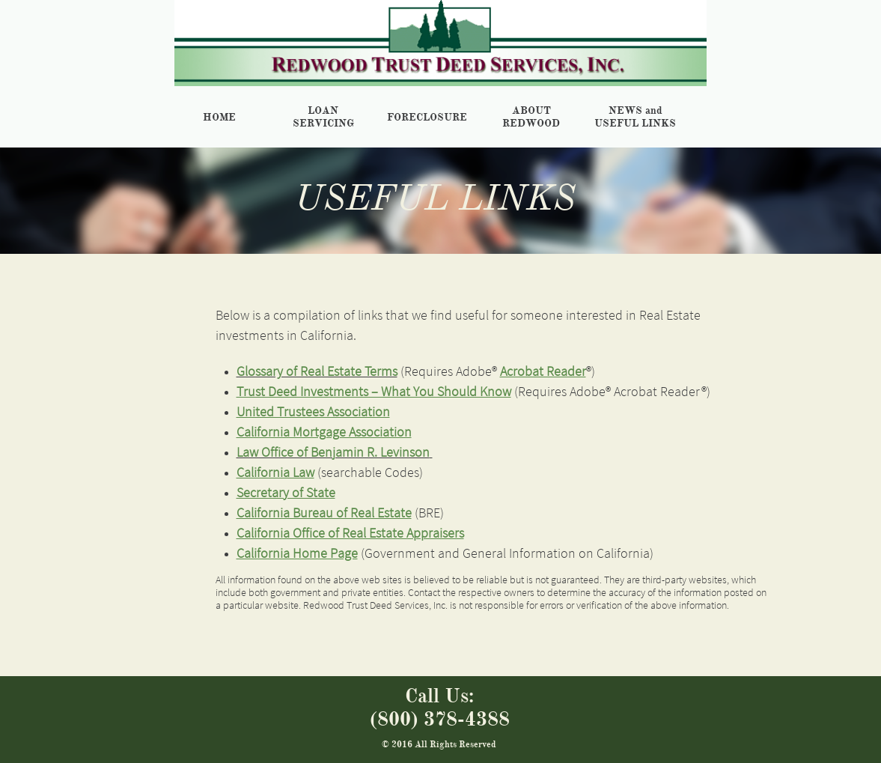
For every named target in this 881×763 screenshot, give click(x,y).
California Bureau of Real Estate (324, 512)
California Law (275, 472)
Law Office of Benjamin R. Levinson (333, 451)
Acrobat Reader (543, 371)
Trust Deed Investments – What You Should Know (374, 391)
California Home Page (297, 553)
